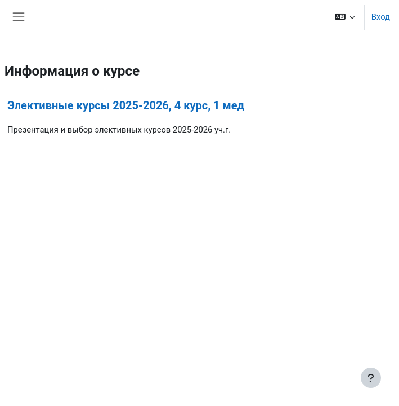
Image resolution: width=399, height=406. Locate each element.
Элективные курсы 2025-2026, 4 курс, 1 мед (125, 105)
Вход (380, 17)
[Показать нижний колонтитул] (371, 378)
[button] (344, 17)
